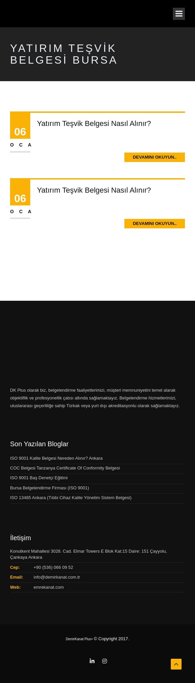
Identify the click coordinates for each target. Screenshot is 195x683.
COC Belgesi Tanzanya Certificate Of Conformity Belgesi (65, 467)
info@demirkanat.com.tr (57, 577)
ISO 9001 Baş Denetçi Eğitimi (39, 477)
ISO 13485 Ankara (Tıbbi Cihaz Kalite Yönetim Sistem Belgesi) (70, 497)
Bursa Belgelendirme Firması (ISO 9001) (49, 487)
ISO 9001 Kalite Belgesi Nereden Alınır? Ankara (56, 458)
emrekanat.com (49, 587)
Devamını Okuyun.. (155, 157)
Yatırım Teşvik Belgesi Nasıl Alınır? (94, 123)
